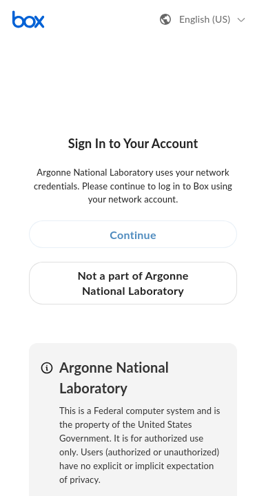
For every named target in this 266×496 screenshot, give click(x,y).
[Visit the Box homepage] (28, 19)
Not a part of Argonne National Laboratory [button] (132, 283)
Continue (133, 234)
